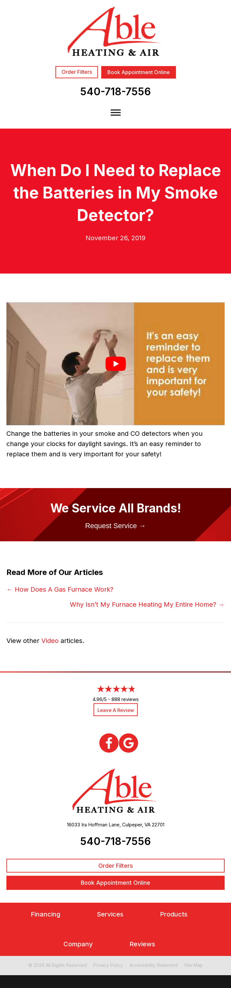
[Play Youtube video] (115, 363)
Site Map (193, 965)
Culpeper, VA (136, 825)
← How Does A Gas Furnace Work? (59, 589)
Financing (45, 914)
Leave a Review (115, 710)
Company (78, 944)
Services (110, 914)
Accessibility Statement (153, 965)
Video (50, 641)
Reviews (142, 944)
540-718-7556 (115, 91)
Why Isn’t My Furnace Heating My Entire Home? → (147, 604)
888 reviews (125, 699)
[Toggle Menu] (116, 112)
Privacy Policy (108, 965)
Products (173, 914)
